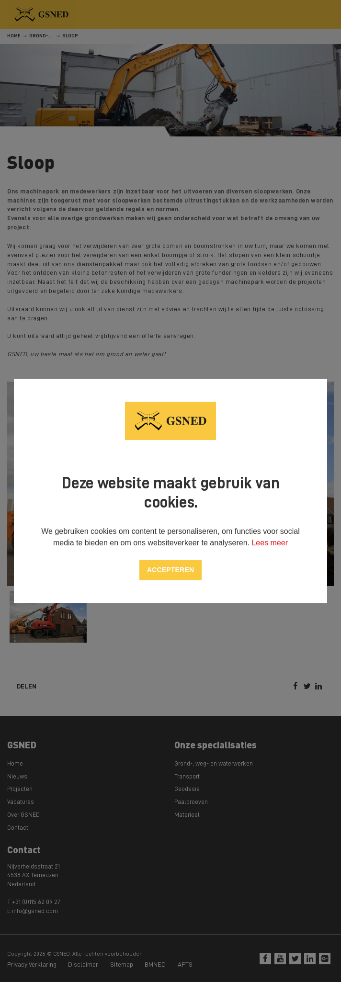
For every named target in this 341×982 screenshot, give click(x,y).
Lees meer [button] (269, 543)
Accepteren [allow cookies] (170, 570)
